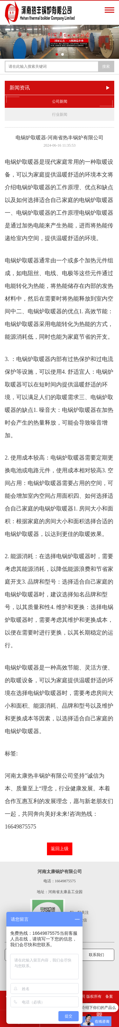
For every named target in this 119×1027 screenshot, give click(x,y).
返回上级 (60, 848)
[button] (57, 54)
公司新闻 (59, 101)
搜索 (106, 66)
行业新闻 (59, 114)
